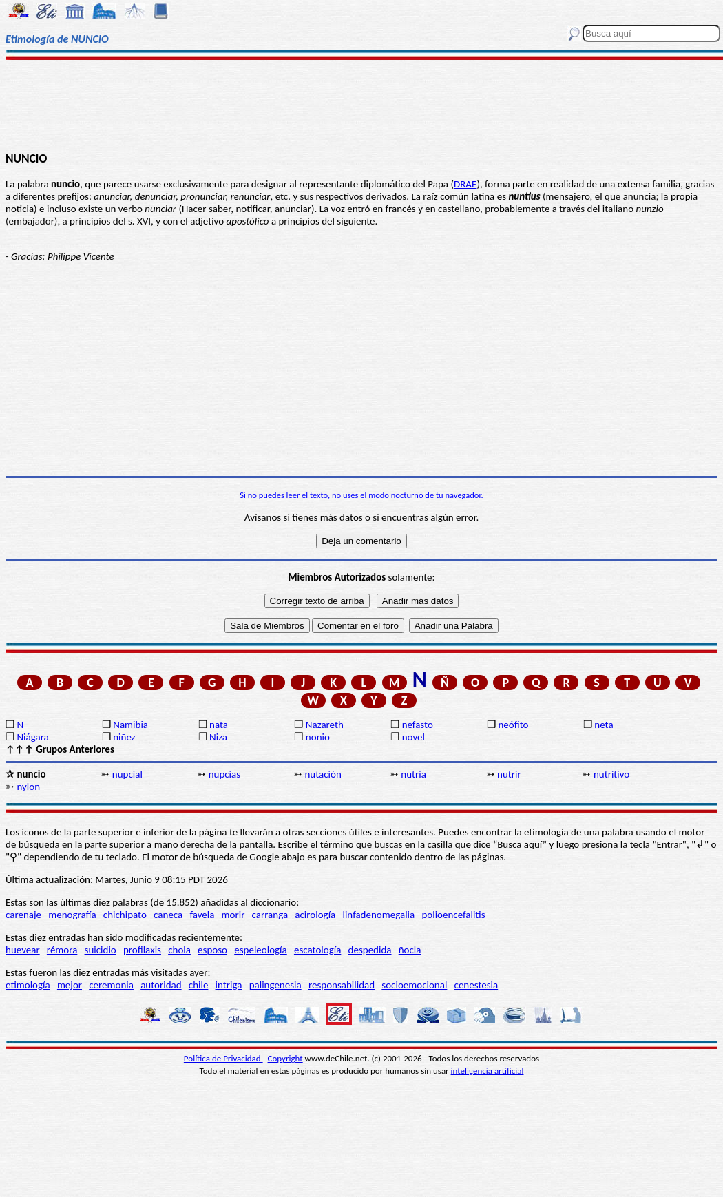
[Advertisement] (361, 105)
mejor (69, 985)
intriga (229, 985)
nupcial (127, 774)
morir (233, 914)
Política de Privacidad (223, 1058)
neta (603, 724)
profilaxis (142, 950)
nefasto (417, 724)
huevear (23, 950)
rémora (62, 950)
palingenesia (275, 985)
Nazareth (325, 724)
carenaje (23, 914)
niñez (124, 737)
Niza (218, 737)
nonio (318, 737)
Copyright (285, 1058)
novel (413, 737)
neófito (513, 724)
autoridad (160, 985)
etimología (28, 985)
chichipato (125, 914)
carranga (270, 914)
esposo (212, 950)
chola (179, 950)
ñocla (410, 950)
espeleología (260, 950)
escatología (317, 950)
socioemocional (414, 985)
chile (199, 985)
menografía (72, 914)
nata (218, 724)
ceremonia (111, 985)
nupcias (224, 774)
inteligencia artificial (487, 1070)
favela (201, 914)
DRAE (465, 184)
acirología (315, 914)
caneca (168, 914)
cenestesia (476, 985)
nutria (413, 774)
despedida (370, 950)
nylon (28, 786)
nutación (322, 774)
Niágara (32, 737)
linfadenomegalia (378, 914)
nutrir (509, 774)
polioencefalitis (453, 914)
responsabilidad (341, 985)
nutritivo (611, 774)
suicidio (100, 950)
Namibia (130, 724)
